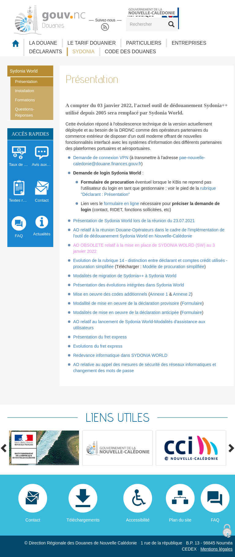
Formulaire (192, 303)
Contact (32, 520)
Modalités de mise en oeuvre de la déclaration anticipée (126, 312)
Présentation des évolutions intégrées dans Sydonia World (128, 284)
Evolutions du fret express (97, 346)
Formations (25, 100)
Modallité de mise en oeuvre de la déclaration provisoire (126, 303)
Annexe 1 (159, 294)
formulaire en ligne (121, 203)
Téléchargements (82, 520)
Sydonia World (24, 71)
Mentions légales (216, 549)
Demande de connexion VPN (101, 157)
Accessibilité (138, 520)
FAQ (215, 520)
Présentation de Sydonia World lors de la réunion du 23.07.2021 (134, 220)
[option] (44, 447)
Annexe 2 (182, 294)
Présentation (26, 81)
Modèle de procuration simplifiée (173, 266)
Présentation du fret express (100, 337)
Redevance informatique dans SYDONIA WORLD (120, 355)
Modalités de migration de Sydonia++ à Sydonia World (125, 275)
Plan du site (180, 520)
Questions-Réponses (24, 112)
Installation (24, 90)
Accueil (15, 45)
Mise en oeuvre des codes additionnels (110, 294)
